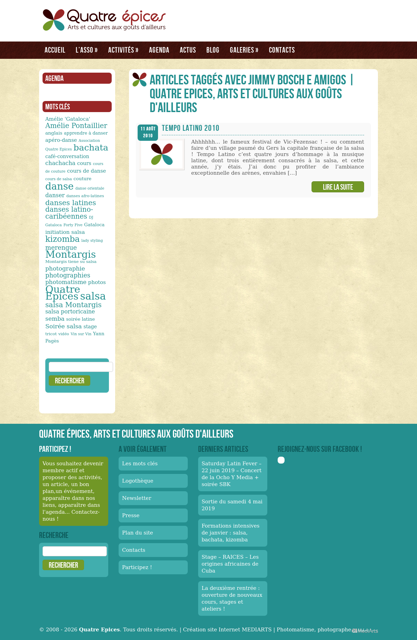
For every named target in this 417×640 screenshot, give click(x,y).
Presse (130, 515)
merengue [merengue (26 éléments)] (61, 247)
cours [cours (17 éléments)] (84, 163)
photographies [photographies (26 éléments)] (67, 275)
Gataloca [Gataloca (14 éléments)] (94, 224)
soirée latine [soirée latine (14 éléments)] (80, 319)
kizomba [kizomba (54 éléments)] (62, 239)
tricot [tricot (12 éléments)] (51, 333)
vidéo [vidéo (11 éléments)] (63, 333)
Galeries (244, 50)
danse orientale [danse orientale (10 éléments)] (89, 188)
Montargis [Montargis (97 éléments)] (70, 254)
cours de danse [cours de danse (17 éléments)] (86, 171)
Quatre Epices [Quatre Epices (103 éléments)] (62, 292)
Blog (213, 50)
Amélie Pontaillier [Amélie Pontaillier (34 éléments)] (76, 126)
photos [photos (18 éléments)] (97, 282)
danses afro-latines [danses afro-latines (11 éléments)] (85, 195)
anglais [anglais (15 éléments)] (53, 133)
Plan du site (137, 533)
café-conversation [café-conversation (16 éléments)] (67, 156)
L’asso (87, 50)
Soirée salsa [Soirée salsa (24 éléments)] (63, 326)
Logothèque (137, 481)
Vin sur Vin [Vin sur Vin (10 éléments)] (81, 334)
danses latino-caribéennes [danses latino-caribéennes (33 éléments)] (69, 212)
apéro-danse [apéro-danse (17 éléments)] (61, 140)
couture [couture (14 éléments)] (83, 178)
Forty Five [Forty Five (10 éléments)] (72, 225)
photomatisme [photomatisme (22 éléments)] (65, 282)
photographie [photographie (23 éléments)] (65, 268)
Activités (123, 50)
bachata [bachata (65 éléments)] (91, 148)
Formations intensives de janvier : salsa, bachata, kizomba (231, 533)
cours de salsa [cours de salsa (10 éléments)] (58, 179)
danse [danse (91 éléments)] (59, 186)
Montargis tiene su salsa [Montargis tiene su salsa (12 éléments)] (70, 261)
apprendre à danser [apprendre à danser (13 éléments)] (86, 133)
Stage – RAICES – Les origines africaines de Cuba (230, 564)
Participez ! (137, 567)
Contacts (282, 50)
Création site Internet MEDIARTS (227, 630)
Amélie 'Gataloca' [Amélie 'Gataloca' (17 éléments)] (67, 119)
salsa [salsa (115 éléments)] (93, 296)
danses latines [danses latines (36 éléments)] (70, 203)
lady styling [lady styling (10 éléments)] (92, 240)
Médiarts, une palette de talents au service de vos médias (365, 630)
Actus (188, 50)
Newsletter (136, 498)
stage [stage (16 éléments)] (90, 326)
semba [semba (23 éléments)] (55, 318)
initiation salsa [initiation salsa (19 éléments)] (65, 232)
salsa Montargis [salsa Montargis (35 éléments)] (73, 305)
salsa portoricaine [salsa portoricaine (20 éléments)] (70, 311)
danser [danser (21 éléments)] (55, 195)
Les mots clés (140, 463)
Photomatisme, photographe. (315, 630)
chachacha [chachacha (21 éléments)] (60, 163)
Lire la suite (338, 187)
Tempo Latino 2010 (191, 128)
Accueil (55, 50)
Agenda (159, 50)
